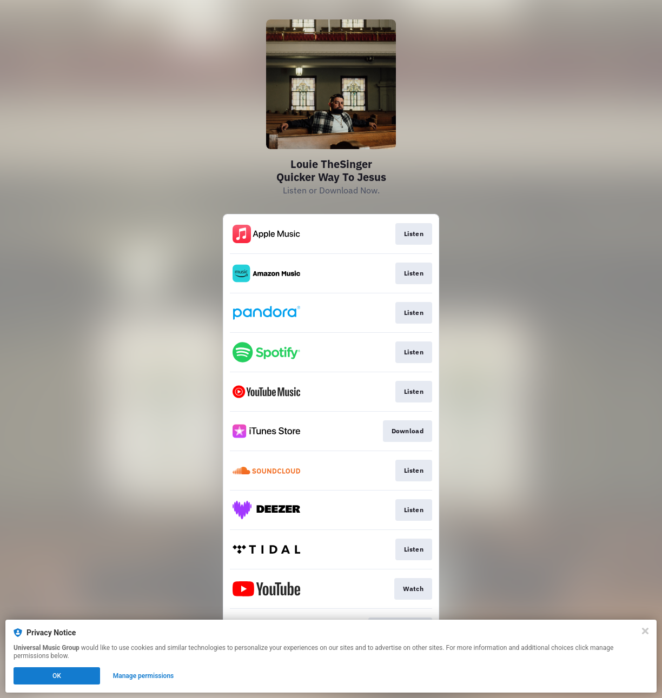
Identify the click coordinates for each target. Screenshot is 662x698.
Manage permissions (143, 676)
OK (56, 676)
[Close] (645, 631)
